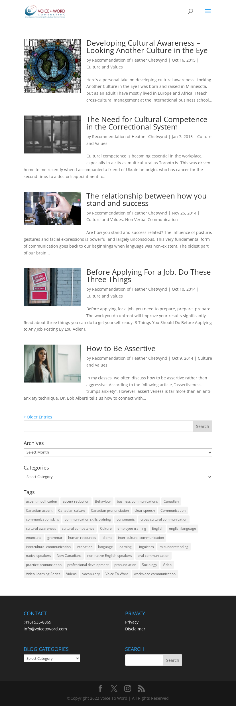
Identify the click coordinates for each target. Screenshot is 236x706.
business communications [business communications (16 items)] (137, 501)
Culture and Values (104, 67)
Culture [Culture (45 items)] (106, 528)
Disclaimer (135, 629)
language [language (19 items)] (105, 546)
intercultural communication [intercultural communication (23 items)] (48, 546)
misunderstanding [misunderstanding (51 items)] (174, 546)
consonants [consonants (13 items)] (126, 519)
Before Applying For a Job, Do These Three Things (148, 275)
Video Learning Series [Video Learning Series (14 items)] (43, 573)
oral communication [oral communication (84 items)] (153, 555)
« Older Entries (38, 417)
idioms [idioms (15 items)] (107, 537)
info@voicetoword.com (45, 629)
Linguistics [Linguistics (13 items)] (145, 546)
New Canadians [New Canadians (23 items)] (69, 555)
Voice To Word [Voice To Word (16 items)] (116, 573)
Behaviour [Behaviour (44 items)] (103, 501)
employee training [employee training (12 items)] (131, 528)
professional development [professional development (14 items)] (88, 564)
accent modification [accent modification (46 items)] (41, 501)
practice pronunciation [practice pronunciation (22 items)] (44, 564)
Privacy (132, 622)
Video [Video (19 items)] (167, 564)
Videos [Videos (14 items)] (71, 573)
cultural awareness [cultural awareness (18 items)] (41, 528)
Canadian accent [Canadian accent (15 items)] (39, 510)
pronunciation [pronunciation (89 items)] (125, 564)
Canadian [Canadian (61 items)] (171, 501)
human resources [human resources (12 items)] (82, 537)
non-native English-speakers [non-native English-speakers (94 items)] (109, 555)
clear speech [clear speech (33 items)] (145, 510)
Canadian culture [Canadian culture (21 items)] (71, 510)
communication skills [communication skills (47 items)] (42, 519)
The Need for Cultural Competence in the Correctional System (146, 123)
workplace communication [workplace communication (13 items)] (155, 573)
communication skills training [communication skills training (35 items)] (88, 519)
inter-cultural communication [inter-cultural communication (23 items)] (141, 537)
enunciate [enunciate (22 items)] (34, 537)
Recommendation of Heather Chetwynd (129, 60)
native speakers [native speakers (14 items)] (38, 555)
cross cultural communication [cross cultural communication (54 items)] (164, 519)
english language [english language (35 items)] (182, 528)
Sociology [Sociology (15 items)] (149, 564)
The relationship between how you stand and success (146, 199)
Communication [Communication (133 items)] (173, 510)
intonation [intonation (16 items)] (84, 546)
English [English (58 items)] (157, 528)
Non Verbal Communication (151, 219)
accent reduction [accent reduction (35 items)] (76, 501)
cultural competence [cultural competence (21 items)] (78, 528)
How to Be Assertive (121, 348)
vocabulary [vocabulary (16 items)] (91, 573)
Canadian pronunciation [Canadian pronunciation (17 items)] (110, 510)
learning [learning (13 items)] (125, 546)
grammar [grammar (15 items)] (54, 537)
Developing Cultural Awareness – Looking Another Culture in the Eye (147, 46)
